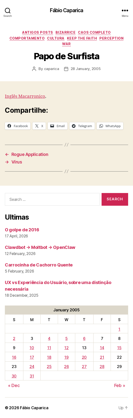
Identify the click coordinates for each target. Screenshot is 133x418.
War (66, 44)
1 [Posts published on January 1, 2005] (119, 329)
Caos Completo (94, 32)
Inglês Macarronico (25, 96)
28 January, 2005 (86, 68)
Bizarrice (66, 32)
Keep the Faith (82, 38)
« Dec (14, 385)
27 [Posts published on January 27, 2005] (84, 366)
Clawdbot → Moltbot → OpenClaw (40, 247)
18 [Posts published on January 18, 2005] (49, 357)
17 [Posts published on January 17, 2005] (32, 357)
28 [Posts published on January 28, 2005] (102, 366)
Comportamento (27, 38)
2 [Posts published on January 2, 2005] (14, 338)
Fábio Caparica (66, 10)
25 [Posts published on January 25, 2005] (49, 366)
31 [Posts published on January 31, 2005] (32, 376)
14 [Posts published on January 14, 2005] (102, 347)
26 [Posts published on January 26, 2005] (66, 366)
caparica (51, 68)
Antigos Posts (37, 32)
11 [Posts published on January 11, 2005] (49, 347)
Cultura (56, 38)
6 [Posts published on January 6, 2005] (84, 338)
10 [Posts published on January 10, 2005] (31, 347)
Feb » (119, 385)
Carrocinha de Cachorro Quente (39, 264)
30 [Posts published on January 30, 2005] (14, 376)
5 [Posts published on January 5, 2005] (66, 338)
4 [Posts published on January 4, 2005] (49, 338)
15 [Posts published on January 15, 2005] (119, 347)
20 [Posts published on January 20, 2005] (84, 357)
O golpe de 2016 (22, 229)
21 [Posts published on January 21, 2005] (102, 357)
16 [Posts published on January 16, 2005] (14, 357)
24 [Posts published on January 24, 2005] (31, 366)
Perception (111, 38)
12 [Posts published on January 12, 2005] (66, 347)
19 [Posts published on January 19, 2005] (66, 357)
